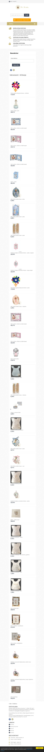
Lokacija (12, 730)
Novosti (12, 728)
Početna (12, 724)
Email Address (14, 58)
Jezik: (10, 1)
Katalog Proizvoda (14, 726)
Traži (26, 15)
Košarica (12, 732)
